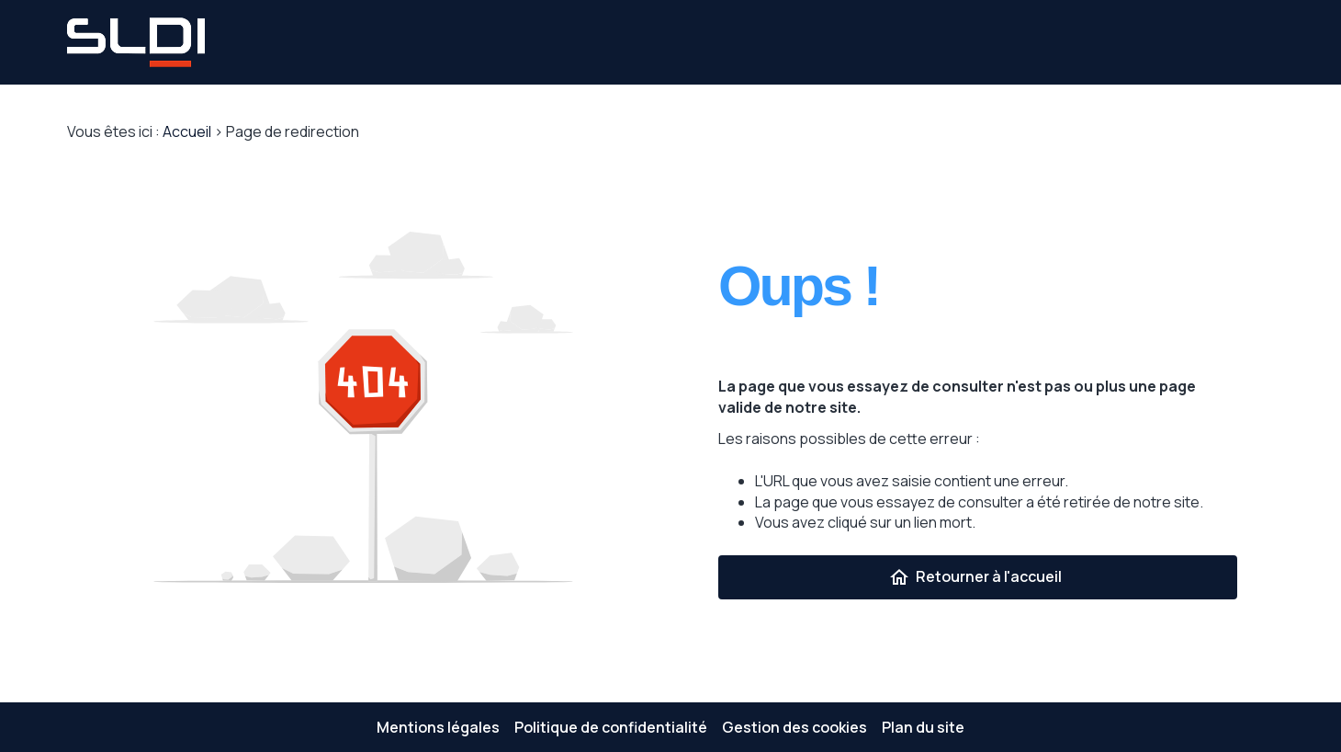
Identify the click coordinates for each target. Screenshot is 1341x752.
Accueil (187, 131)
